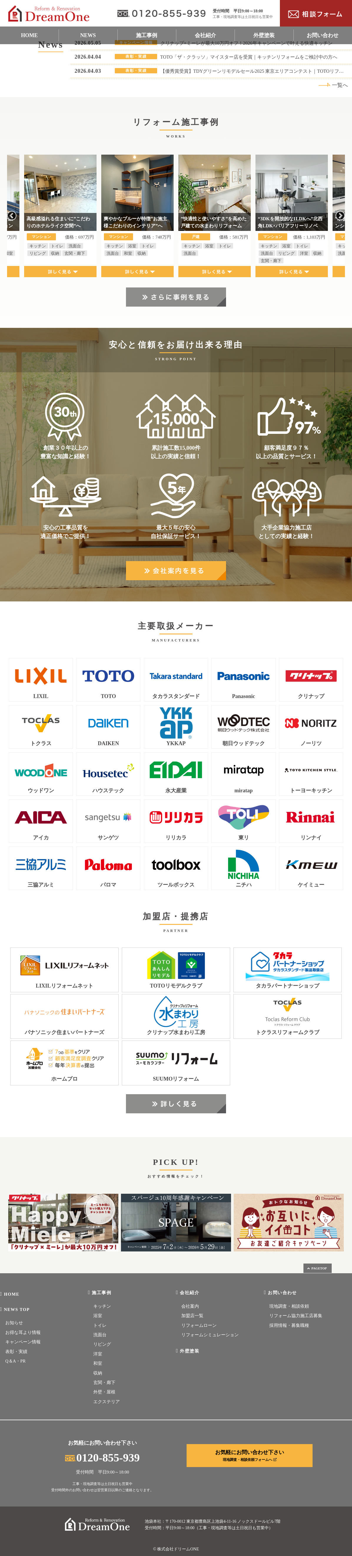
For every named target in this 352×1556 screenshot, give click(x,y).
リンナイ (311, 838)
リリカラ (176, 838)
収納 (97, 1373)
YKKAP (175, 743)
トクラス (41, 743)
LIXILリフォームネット (64, 986)
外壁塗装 (264, 35)
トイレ (100, 1325)
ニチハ (244, 885)
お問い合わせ (322, 35)
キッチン (102, 1306)
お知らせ (14, 1322)
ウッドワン (41, 790)
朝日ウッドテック (244, 743)
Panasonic (243, 696)
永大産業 (176, 790)
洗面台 (100, 1334)
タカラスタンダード (176, 696)
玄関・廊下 (104, 1382)
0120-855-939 (102, 1457)
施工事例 (146, 35)
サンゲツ (108, 838)
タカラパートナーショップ (287, 986)
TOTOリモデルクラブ (176, 986)
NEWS (88, 35)
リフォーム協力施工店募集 (295, 1315)
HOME (29, 35)
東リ (243, 838)
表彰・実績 (16, 1351)
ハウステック (108, 790)
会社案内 (190, 1306)
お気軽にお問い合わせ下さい (249, 1455)
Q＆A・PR (15, 1361)
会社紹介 (205, 35)
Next (340, 216)
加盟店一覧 (192, 1315)
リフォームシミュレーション (210, 1334)
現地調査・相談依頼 (289, 1306)
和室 (97, 1363)
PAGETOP (317, 1268)
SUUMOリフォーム (176, 1079)
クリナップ (311, 696)
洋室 (97, 1354)
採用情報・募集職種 (289, 1325)
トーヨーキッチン (311, 790)
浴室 (97, 1315)
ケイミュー (311, 885)
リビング (102, 1344)
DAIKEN (108, 743)
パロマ (108, 885)
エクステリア (106, 1401)
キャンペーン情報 (23, 1342)
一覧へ (333, 85)
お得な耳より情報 (23, 1332)
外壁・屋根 (104, 1392)
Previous (11, 216)
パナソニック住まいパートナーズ (64, 1032)
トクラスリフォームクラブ (287, 1032)
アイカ (41, 838)
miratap (244, 790)
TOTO (108, 696)
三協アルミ (41, 885)
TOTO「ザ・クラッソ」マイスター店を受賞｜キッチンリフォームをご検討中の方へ (248, 56)
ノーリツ (311, 743)
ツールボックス (176, 885)
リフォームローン (199, 1325)
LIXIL (40, 696)
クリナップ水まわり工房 (176, 1032)
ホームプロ (64, 1079)
